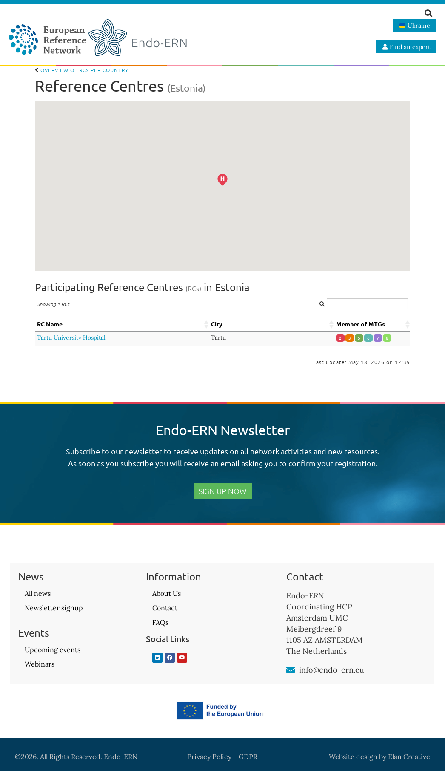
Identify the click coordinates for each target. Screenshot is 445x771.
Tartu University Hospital (71, 337)
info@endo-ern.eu (331, 670)
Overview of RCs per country (81, 69)
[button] (234, 191)
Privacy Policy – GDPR (222, 756)
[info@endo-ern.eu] (290, 670)
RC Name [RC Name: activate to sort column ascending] (50, 324)
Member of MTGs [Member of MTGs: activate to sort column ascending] (360, 324)
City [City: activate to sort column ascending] (216, 324)
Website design (353, 756)
